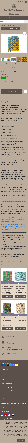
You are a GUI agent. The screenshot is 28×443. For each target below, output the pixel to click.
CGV (2, 379)
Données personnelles (5, 399)
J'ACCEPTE (21, 440)
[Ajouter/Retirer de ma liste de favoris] (25, 91)
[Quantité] (3, 85)
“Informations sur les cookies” (10, 434)
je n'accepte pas (7, 440)
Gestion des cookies (5, 397)
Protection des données (6, 381)
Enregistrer (18, 64)
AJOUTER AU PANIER (11, 91)
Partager (9, 64)
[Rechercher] (26, 21)
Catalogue (3, 374)
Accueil (3, 25)
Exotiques (20, 25)
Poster (14, 67)
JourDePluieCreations (6, 378)
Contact (14, 1)
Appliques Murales (12, 25)
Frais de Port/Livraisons (6, 383)
